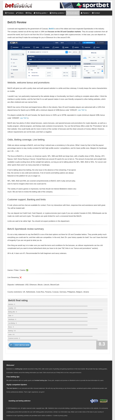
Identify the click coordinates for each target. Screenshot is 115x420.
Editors (19, 13)
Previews (9, 13)
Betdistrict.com (15, 408)
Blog (28, 13)
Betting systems (57, 13)
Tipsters (85, 13)
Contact (96, 13)
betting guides (103, 369)
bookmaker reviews (12, 372)
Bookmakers (73, 13)
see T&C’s (82, 110)
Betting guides (40, 13)
